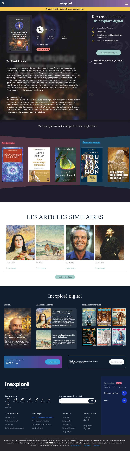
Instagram (8, 400)
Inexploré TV (66, 421)
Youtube (22, 400)
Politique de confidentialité (40, 421)
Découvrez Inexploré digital (108, 53)
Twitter (37, 400)
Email (115, 400)
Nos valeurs (9, 424)
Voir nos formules (116, 362)
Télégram (15, 400)
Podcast (49, 400)
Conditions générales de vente (41, 424)
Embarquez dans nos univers (14, 428)
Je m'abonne (53, 362)
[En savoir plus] (76, 445)
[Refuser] (97, 445)
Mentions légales (37, 428)
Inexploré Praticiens (68, 428)
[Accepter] (87, 445)
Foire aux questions (115, 393)
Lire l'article (12, 268)
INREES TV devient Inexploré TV (43, 417)
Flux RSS (8, 406)
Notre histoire (9, 417)
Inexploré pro (66, 431)
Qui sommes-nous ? (11, 421)
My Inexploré (66, 424)
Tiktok (43, 400)
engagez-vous (78, 9)
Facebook (30, 400)
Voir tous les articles (65, 277)
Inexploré (65, 417)
